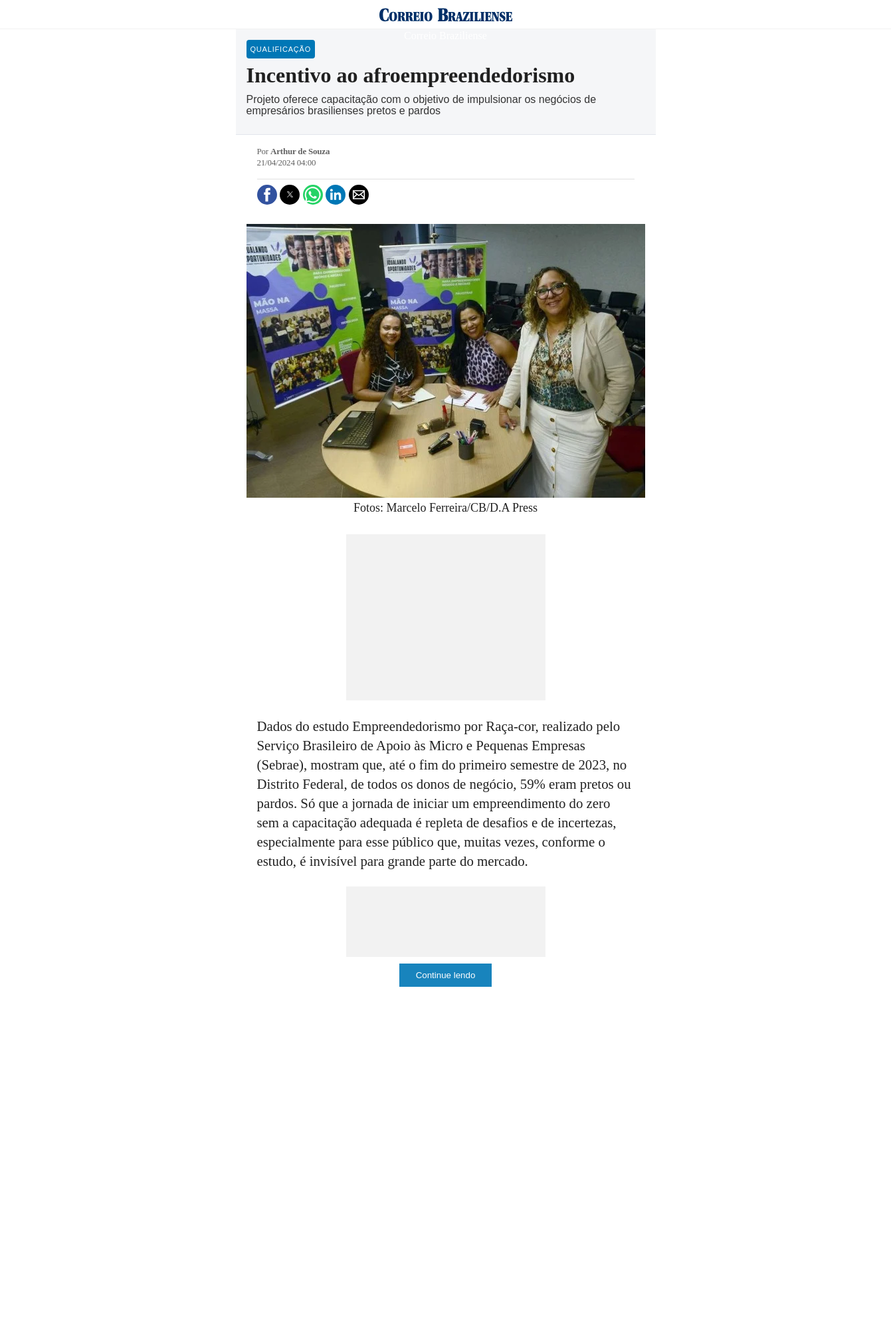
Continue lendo (446, 975)
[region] (445, 617)
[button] (267, 195)
